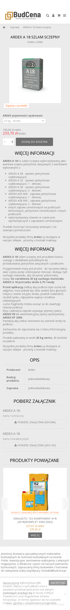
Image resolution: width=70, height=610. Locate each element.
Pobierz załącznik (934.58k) (35, 422)
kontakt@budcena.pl (54, 570)
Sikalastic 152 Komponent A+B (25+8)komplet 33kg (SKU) (35, 520)
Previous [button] (4, 503)
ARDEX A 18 (11, 410)
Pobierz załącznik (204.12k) (35, 445)
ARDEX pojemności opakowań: (23, 115)
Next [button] (65, 503)
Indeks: (31, 42)
